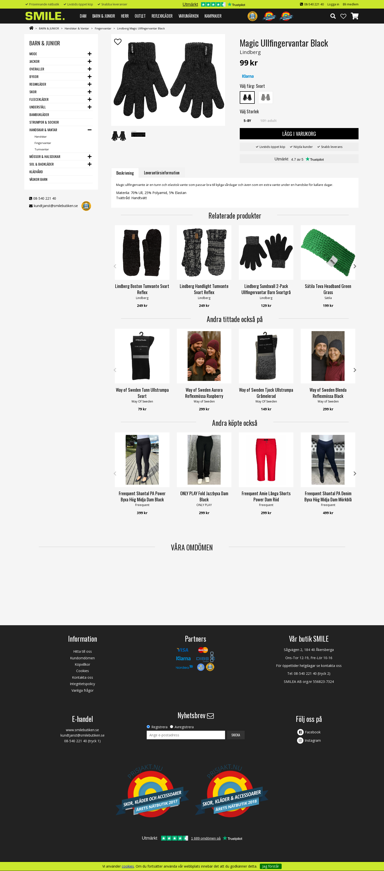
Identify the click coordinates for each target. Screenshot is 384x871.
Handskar (41, 136)
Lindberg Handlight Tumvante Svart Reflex (204, 289)
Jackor (34, 61)
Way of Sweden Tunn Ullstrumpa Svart (142, 393)
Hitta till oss (82, 651)
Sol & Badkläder (41, 164)
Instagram (313, 740)
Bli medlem (351, 4)
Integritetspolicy (82, 683)
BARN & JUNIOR (103, 16)
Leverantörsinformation (162, 173)
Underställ (37, 106)
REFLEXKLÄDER (162, 16)
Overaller (36, 68)
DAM (83, 16)
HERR (125, 16)
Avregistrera (184, 727)
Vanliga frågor (83, 690)
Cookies (82, 670)
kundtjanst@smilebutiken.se (56, 205)
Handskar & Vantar (77, 28)
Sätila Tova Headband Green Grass (328, 289)
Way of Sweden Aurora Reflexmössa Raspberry (204, 393)
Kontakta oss (82, 677)
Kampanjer (212, 16)
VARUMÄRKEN (189, 16)
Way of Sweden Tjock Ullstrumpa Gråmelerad (266, 393)
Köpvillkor (82, 664)
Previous (114, 266)
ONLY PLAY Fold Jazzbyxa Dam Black (204, 496)
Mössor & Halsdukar (44, 156)
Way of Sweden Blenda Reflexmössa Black (328, 393)
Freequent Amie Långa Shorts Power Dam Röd (266, 496)
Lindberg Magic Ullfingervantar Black (141, 28)
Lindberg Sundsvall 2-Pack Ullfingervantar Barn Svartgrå (266, 289)
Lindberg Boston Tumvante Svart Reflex (142, 289)
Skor (32, 91)
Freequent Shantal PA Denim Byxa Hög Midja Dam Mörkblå (328, 496)
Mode (33, 53)
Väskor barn (38, 179)
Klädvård (36, 171)
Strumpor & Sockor (44, 122)
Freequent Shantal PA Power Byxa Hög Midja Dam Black (142, 496)
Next (354, 266)
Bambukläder (39, 114)
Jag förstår (270, 866)
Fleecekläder (38, 99)
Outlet (140, 16)
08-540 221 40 (314, 4)
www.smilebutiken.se (82, 730)
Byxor (33, 76)
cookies (128, 866)
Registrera (159, 727)
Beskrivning (125, 173)
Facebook (313, 732)
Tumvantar (42, 149)
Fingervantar (103, 28)
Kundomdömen (82, 658)
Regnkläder (37, 84)
